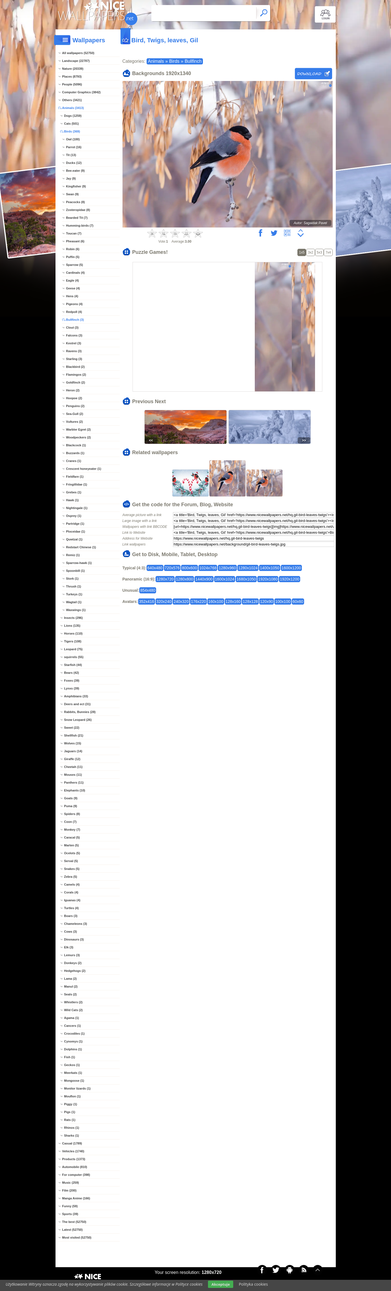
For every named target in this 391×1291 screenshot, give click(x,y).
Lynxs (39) (71, 688)
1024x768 (208, 568)
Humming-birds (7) (80, 225)
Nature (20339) (73, 68)
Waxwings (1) (76, 610)
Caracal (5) (72, 837)
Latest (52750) (72, 1229)
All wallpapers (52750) (78, 53)
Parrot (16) (74, 147)
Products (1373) (73, 1159)
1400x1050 (269, 568)
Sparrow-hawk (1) (79, 563)
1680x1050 (246, 579)
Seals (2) (70, 994)
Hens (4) (72, 296)
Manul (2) (71, 986)
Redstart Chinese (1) (81, 547)
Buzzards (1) (75, 453)
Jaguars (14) (73, 751)
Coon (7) (70, 821)
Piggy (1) (70, 1104)
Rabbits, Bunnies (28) (80, 712)
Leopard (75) (73, 649)
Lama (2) (70, 978)
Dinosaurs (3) (74, 939)
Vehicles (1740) (73, 1151)
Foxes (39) (71, 680)
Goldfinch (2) (75, 382)
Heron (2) (73, 390)
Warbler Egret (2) (78, 429)
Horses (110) (73, 633)
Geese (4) (73, 288)
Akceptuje (220, 1284)
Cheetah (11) (73, 766)
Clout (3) (72, 327)
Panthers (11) (74, 782)
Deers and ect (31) (77, 704)
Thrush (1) (73, 586)
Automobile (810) (74, 1167)
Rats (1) (69, 1120)
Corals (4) (71, 892)
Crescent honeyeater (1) (83, 468)
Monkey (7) (72, 829)
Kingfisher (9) (76, 186)
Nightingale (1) (76, 508)
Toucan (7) (74, 233)
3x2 (310, 252)
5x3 (319, 252)
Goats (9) (71, 798)
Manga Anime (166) (76, 1198)
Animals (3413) (73, 108)
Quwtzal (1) (74, 539)
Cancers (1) (72, 1025)
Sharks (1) (71, 1135)
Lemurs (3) (72, 955)
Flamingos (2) (76, 374)
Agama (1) (71, 1018)
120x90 (266, 601)
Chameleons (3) (75, 923)
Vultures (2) (74, 421)
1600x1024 (224, 579)
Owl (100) (73, 139)
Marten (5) (71, 845)
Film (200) (69, 1190)
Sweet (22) (71, 727)
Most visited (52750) (77, 1237)
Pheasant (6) (75, 241)
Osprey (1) (73, 515)
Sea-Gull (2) (74, 413)
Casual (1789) (72, 1143)
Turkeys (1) (74, 594)
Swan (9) (72, 194)
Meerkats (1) (73, 1072)
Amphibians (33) (76, 696)
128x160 (233, 601)
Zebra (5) (70, 876)
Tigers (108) (73, 641)
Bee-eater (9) (75, 170)
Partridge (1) (75, 523)
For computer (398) (76, 1174)
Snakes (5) (72, 868)
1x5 (301, 252)
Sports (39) (70, 1214)
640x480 (155, 568)
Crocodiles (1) (74, 1033)
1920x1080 (267, 579)
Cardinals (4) (75, 272)
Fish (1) (69, 1057)
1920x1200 (289, 579)
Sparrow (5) (74, 264)
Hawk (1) (72, 500)
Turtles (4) (71, 908)
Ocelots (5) (72, 853)
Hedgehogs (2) (74, 970)
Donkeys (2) (73, 963)
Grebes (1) (73, 492)
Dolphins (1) (73, 1049)
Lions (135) (72, 625)
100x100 (282, 601)
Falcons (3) (74, 335)
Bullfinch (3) (75, 319)
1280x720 (165, 579)
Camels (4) (72, 884)
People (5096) (72, 84)
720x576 (172, 568)
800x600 (189, 568)
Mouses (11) (73, 774)
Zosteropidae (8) (78, 210)
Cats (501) (71, 123)
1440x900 (204, 579)
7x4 (328, 252)
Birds (174, 61)
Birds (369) (72, 131)
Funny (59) (70, 1206)
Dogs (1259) (73, 115)
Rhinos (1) (71, 1127)
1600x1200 (291, 568)
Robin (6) (73, 249)
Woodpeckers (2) (78, 437)
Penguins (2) (75, 406)
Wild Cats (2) (73, 1010)
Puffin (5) (73, 257)
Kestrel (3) (73, 343)
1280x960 (227, 568)
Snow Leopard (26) (78, 719)
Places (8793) (72, 76)
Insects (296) (73, 617)
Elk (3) (68, 947)
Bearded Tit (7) (77, 217)
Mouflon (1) (72, 1096)
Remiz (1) (73, 555)
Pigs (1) (69, 1112)
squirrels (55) (74, 657)
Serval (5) (71, 861)
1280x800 (184, 579)
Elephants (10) (74, 790)
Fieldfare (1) (75, 476)
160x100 (215, 601)
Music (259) (70, 1182)
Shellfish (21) (73, 735)
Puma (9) (70, 806)
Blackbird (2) (75, 366)
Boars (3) (71, 916)
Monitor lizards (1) (77, 1088)
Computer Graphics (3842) (81, 92)
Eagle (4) (72, 280)
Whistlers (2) (73, 1002)
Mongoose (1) (74, 1080)
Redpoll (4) (74, 312)
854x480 (147, 590)
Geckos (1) (72, 1065)
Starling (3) (74, 359)
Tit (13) (71, 155)
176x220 (198, 601)
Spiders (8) (72, 814)
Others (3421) (72, 100)
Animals (156, 61)
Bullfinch (193, 61)
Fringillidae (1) (76, 484)
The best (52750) (74, 1221)
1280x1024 (248, 568)
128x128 (250, 601)
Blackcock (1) (76, 445)
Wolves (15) (72, 743)
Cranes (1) (73, 461)
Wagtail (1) (74, 602)
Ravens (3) (74, 351)
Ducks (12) (74, 162)
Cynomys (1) (73, 1041)
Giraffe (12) (72, 759)
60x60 (298, 601)
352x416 (146, 601)
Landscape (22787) (76, 60)
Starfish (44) (73, 665)
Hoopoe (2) (74, 398)
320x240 (164, 601)
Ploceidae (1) (75, 531)
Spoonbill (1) (75, 570)
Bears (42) (71, 672)
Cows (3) (70, 931)
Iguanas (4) (72, 900)
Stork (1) (72, 578)
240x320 (181, 601)
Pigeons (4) (74, 304)
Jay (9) (71, 178)
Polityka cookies (253, 1284)
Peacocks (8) (75, 202)
